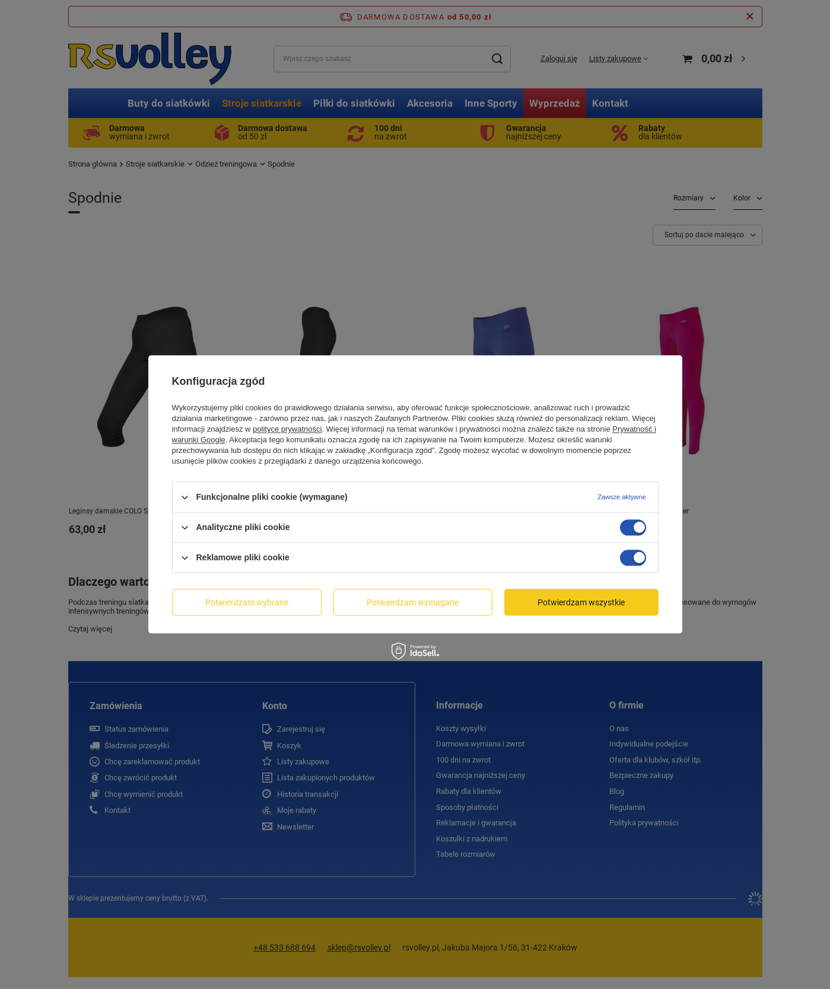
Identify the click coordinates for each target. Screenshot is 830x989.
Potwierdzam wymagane (413, 602)
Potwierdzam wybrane (246, 602)
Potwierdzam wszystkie (581, 602)
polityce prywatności (287, 429)
